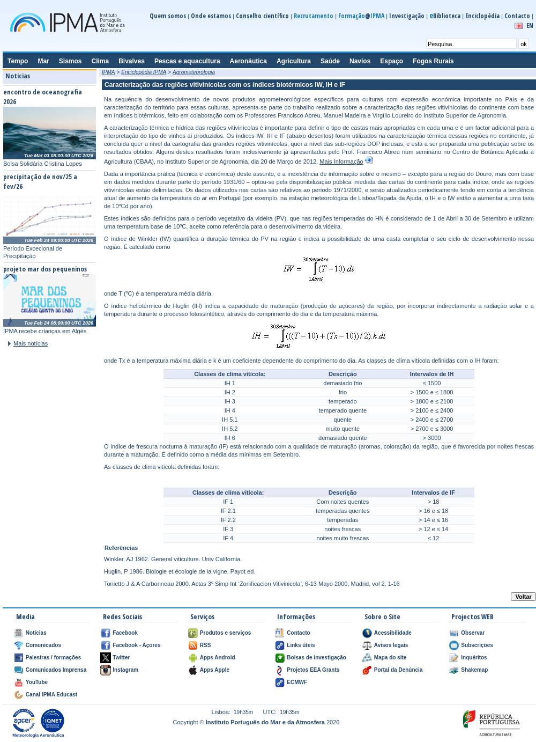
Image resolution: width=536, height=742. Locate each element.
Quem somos (168, 15)
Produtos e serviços (225, 633)
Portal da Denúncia (398, 670)
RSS (205, 645)
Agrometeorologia (194, 72)
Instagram (125, 670)
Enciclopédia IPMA (143, 72)
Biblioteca (444, 15)
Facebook (125, 633)
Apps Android (217, 657)
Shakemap (474, 670)
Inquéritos (474, 657)
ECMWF (297, 682)
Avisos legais (391, 645)
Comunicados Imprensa (56, 670)
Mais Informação (341, 161)
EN (529, 25)
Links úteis (301, 645)
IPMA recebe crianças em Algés (44, 331)
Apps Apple (214, 670)
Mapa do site (390, 657)
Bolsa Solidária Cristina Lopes (42, 163)
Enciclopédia (482, 15)
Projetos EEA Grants (313, 670)
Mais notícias (30, 343)
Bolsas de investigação (316, 657)
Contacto (517, 15)
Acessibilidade (393, 633)
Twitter (121, 657)
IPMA (108, 72)
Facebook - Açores (136, 645)
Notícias (36, 633)
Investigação (407, 15)
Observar (473, 633)
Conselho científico (262, 15)
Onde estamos (211, 15)
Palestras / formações (53, 657)
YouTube (37, 682)
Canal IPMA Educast (51, 694)
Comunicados (43, 645)
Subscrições (477, 645)
